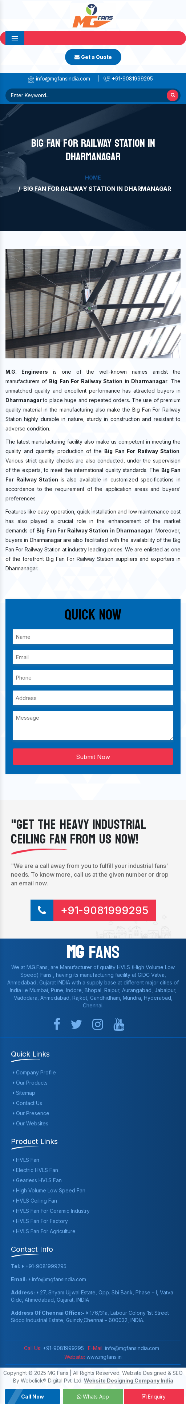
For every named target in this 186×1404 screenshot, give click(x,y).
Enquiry (154, 1396)
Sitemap (24, 1093)
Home (93, 177)
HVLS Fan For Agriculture (44, 1231)
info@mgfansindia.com (58, 78)
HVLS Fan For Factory (40, 1221)
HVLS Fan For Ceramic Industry (51, 1211)
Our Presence (31, 1113)
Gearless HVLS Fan (37, 1180)
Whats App (93, 1396)
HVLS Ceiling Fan (35, 1200)
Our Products (30, 1082)
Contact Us (27, 1103)
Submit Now (93, 756)
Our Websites (30, 1123)
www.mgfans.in (103, 1357)
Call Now (32, 1396)
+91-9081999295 (128, 78)
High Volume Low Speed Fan (49, 1190)
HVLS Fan (26, 1160)
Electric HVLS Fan (35, 1170)
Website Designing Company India (128, 1380)
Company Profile (34, 1072)
